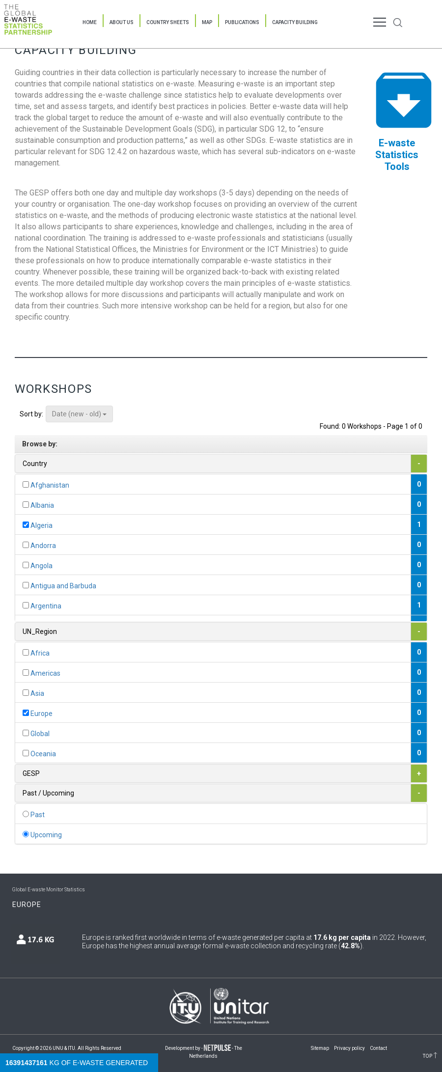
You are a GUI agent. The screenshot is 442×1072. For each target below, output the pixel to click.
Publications (242, 22)
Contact (378, 1048)
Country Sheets (167, 22)
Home (90, 22)
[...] (26, 484)
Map (207, 22)
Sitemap (320, 1048)
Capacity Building (295, 22)
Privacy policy (349, 1048)
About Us (122, 22)
